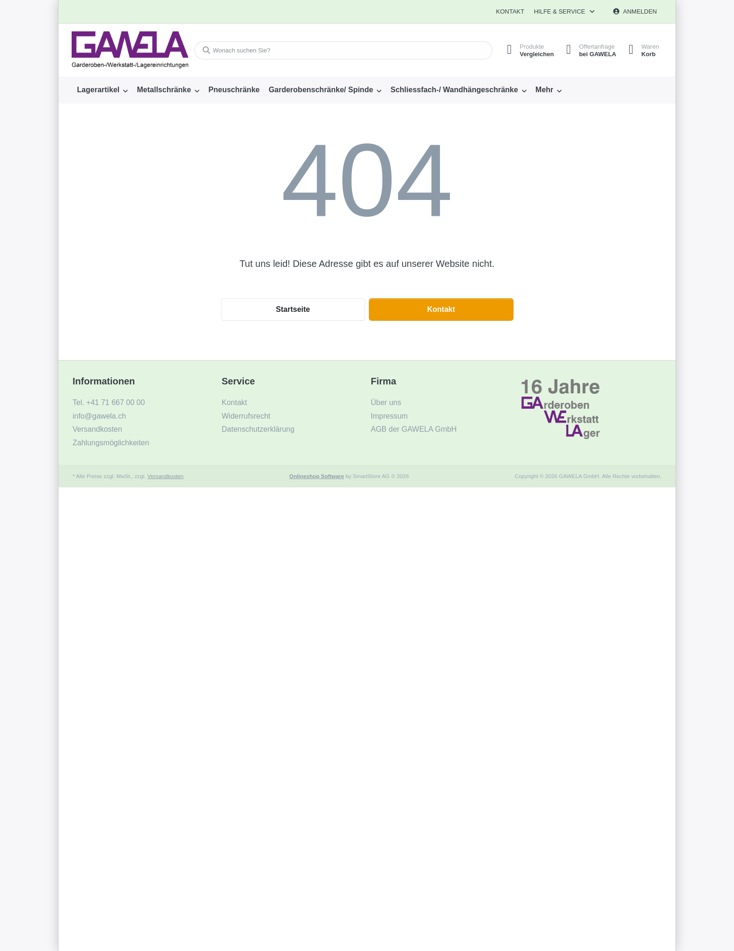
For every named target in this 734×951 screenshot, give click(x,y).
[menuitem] (102, 90)
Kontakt (510, 11)
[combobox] (340, 50)
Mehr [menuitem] (544, 90)
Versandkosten (165, 476)
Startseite (293, 309)
